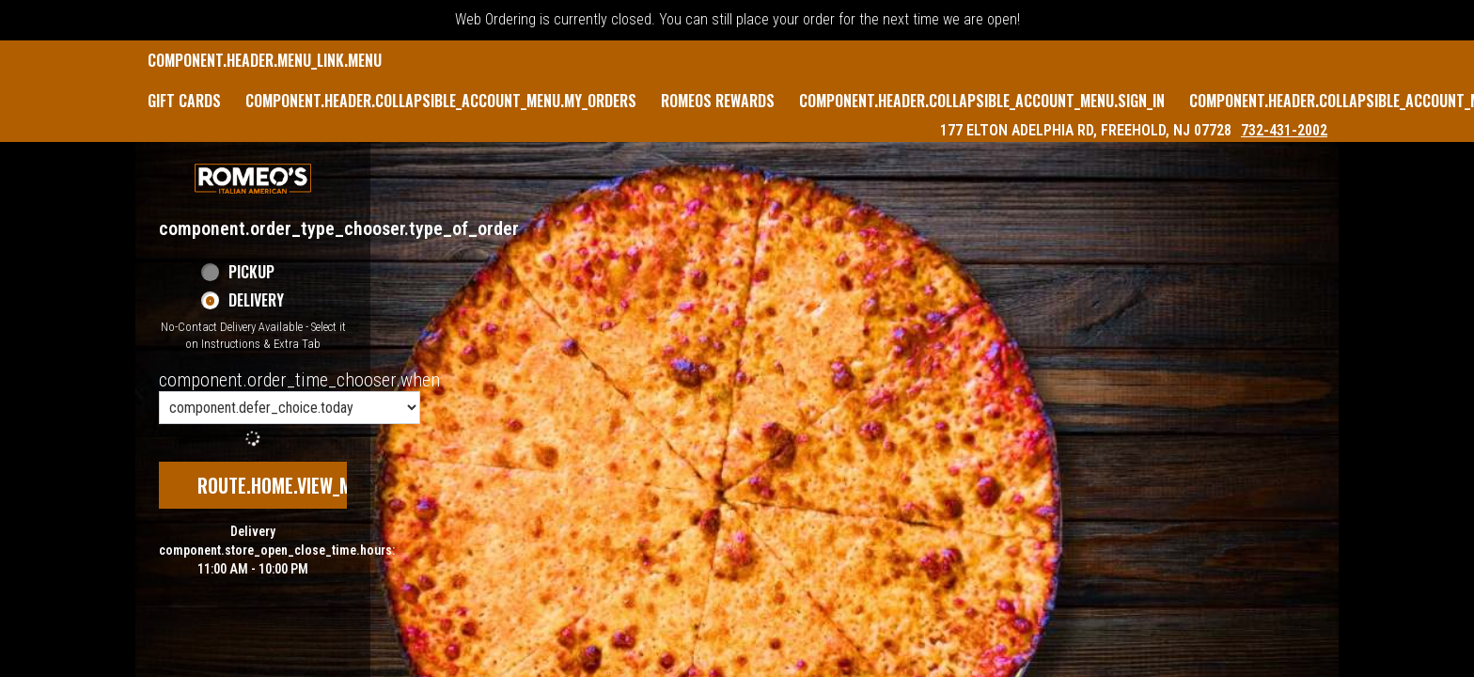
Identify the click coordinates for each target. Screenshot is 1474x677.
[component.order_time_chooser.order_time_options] (289, 407)
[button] (252, 178)
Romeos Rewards (718, 100)
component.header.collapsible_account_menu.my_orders (440, 100)
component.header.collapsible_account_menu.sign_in (982, 100)
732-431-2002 (1284, 130)
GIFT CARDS (184, 100)
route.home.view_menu (289, 485)
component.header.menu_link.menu (265, 60)
